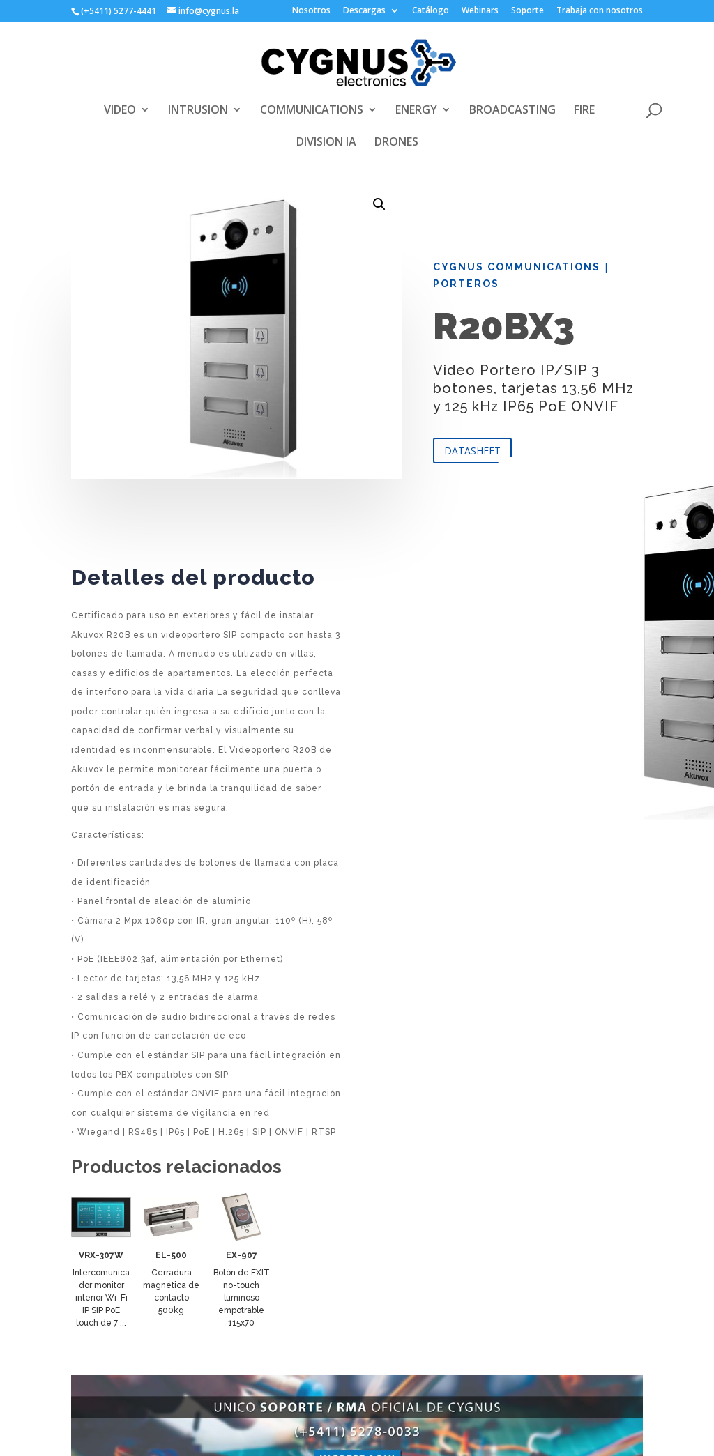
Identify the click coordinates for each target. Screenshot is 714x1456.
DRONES (396, 143)
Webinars (480, 11)
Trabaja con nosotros (599, 11)
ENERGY (416, 111)
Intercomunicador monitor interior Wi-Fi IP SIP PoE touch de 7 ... (101, 1298)
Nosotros (311, 11)
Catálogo (430, 11)
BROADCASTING (512, 111)
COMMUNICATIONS (311, 111)
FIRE (584, 111)
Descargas (364, 11)
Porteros (466, 283)
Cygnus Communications (516, 267)
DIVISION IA (326, 143)
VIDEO (120, 111)
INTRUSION (198, 111)
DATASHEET (472, 450)
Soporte (527, 11)
